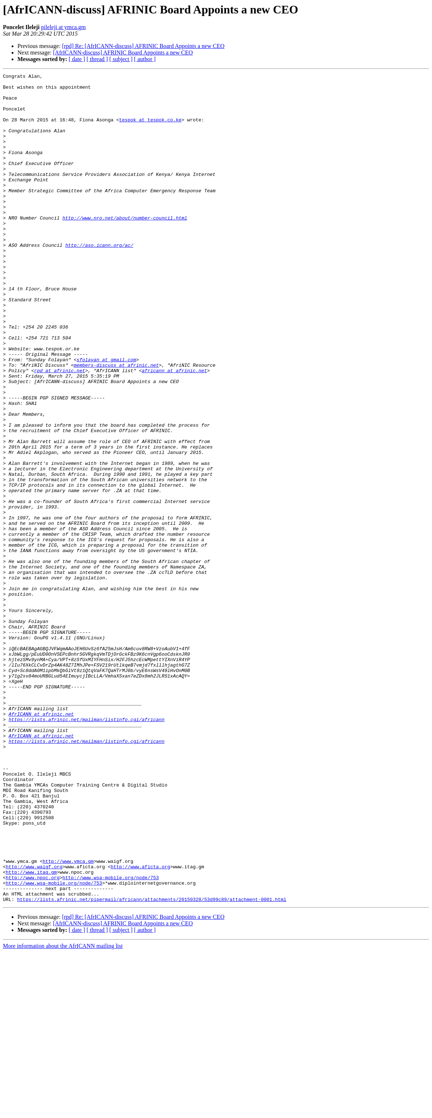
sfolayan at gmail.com (106, 417)
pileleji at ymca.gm (63, 27)
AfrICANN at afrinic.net (41, 842)
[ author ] (145, 59)
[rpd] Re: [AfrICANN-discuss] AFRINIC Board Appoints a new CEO (143, 46)
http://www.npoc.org (33, 1038)
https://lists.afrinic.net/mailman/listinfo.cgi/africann (87, 849)
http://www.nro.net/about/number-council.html (124, 247)
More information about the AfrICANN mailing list (63, 1112)
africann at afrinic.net (174, 430)
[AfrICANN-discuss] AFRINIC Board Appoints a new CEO (123, 52)
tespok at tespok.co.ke (150, 129)
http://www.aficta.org (140, 1025)
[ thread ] (97, 59)
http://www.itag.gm (31, 1032)
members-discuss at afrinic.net (116, 424)
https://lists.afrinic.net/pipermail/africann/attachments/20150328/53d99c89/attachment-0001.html (151, 1065)
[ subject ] (121, 59)
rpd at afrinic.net (59, 430)
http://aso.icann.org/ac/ (99, 280)
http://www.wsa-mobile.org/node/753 (110, 1038)
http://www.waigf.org (34, 1025)
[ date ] (77, 59)
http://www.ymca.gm (68, 1019)
